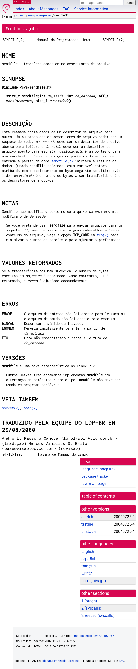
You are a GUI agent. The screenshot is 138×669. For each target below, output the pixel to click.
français (88, 566)
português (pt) (93, 581)
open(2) (31, 408)
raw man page (93, 483)
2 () (91, 608)
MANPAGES (21, 1)
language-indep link (98, 469)
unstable (88, 531)
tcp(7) (103, 235)
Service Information (91, 9)
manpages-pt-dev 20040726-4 (94, 636)
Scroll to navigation (23, 28)
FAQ (66, 9)
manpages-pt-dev (39, 15)
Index (19, 9)
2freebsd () (98, 615)
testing (87, 524)
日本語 (87, 573)
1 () (89, 601)
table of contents (98, 496)
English (87, 551)
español (88, 559)
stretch (20, 15)
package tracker (95, 476)
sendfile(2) (62, 161)
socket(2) (11, 408)
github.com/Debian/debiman (62, 660)
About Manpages (43, 9)
